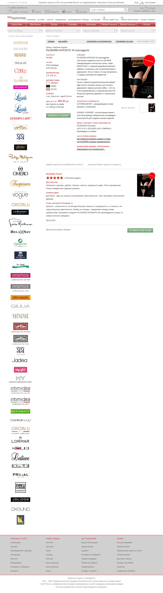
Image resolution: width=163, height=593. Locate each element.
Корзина (85, 551)
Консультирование (124, 543)
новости (50, 20)
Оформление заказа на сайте (129, 551)
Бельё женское (52, 567)
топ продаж (95, 20)
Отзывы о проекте (89, 571)
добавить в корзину (58, 115)
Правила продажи (89, 559)
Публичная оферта (89, 563)
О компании (15, 543)
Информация (15, 563)
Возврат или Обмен (125, 563)
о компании (31, 20)
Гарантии (121, 567)
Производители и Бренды (21, 551)
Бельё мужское (52, 563)
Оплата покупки (123, 555)
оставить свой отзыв (140, 230)
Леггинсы (35, 24)
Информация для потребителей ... (91, 149)
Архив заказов (87, 547)
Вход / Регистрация (90, 543)
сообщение (54, 12)
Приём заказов (123, 547)
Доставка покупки (124, 559)
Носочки (91, 24)
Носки (146, 24)
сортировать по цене (124, 41)
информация (60, 20)
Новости (13, 559)
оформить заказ (149, 11)
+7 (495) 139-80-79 (17, 7)
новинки (51, 41)
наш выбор (62, 41)
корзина (137, 11)
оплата (69, 12)
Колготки (17, 24)
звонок (38, 12)
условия (41, 20)
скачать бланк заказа (129, 20)
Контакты (14, 571)
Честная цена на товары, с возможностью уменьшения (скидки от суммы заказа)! (81, 2)
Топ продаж (15, 555)
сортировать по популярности (99, 41)
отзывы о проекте (147, 20)
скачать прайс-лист (111, 20)
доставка (83, 12)
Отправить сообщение (19, 567)
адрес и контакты (21, 12)
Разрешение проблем (126, 571)
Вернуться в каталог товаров (58, 229)
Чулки (53, 24)
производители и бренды (78, 20)
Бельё (109, 24)
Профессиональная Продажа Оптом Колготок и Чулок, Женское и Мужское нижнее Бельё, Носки (16, 18)
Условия (13, 547)
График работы (88, 567)
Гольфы (72, 24)
